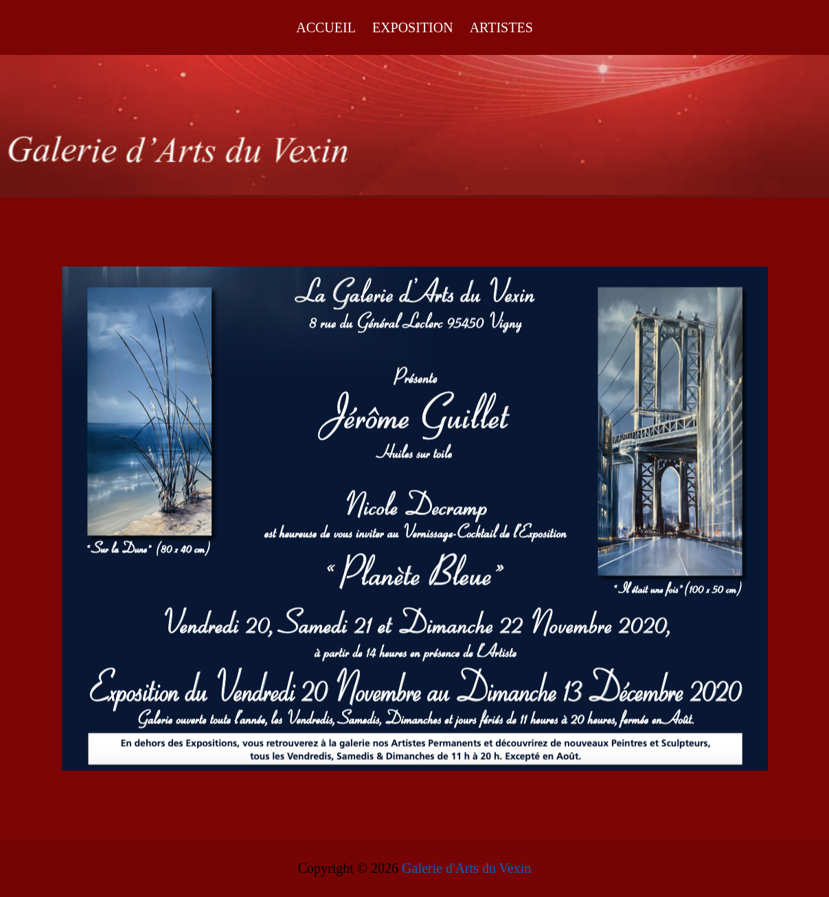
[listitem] (150, 411)
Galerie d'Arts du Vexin (466, 868)
